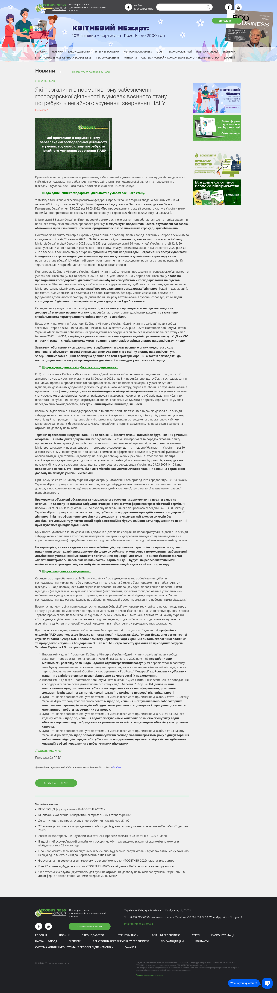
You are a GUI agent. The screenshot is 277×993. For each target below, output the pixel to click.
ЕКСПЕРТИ (229, 51)
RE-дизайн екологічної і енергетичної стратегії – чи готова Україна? (84, 815)
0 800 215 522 (138, 917)
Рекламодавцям (107, 57)
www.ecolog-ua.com (198, 965)
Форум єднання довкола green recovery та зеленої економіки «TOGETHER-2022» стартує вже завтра (106, 861)
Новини (57, 51)
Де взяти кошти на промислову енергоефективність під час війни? (83, 821)
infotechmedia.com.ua (138, 923)
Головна (41, 51)
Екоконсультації (180, 51)
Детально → (227, 20)
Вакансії (229, 57)
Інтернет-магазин (107, 51)
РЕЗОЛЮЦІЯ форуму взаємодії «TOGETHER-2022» (71, 809)
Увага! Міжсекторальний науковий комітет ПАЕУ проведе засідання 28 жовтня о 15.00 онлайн (102, 836)
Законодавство (79, 51)
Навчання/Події (207, 51)
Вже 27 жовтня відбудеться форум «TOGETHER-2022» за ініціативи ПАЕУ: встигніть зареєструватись (106, 866)
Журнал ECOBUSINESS (138, 51)
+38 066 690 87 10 (197, 917)
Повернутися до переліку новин (91, 72)
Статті (160, 51)
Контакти (130, 57)
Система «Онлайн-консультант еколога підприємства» (180, 57)
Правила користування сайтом (149, 975)
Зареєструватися (144, 8)
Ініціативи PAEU (45, 81)
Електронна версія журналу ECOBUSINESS (63, 57)
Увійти (138, 5)
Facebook (117, 767)
